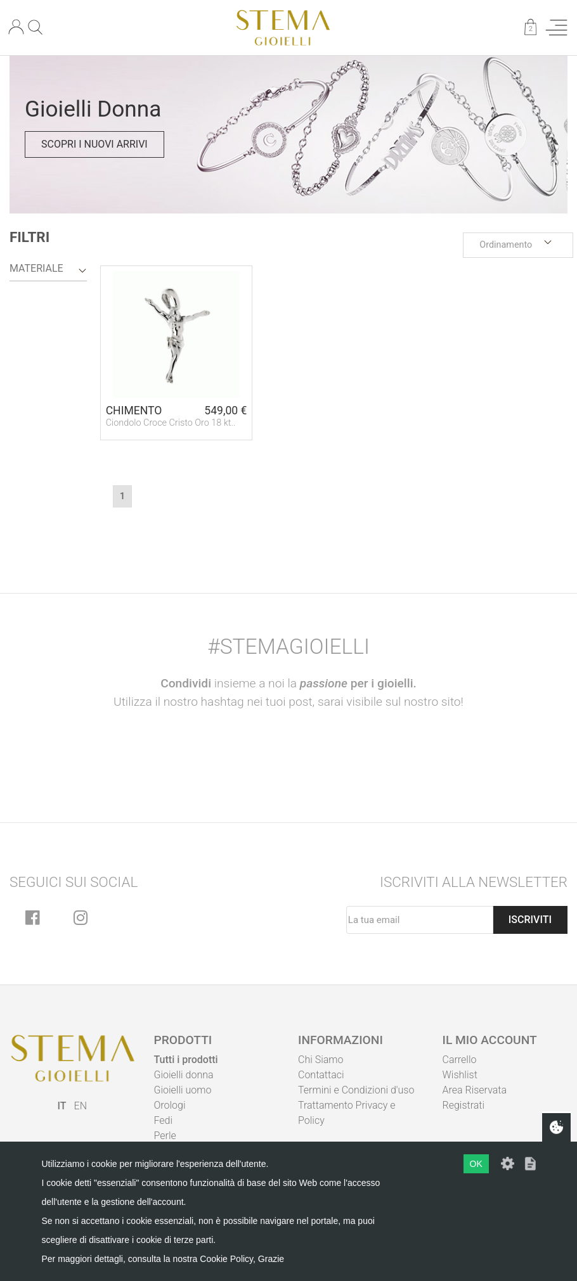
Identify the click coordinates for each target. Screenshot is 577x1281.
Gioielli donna (184, 1075)
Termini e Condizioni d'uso (356, 1090)
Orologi (170, 1105)
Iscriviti (530, 920)
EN (80, 1106)
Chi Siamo (320, 1060)
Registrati (464, 1105)
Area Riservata (475, 1090)
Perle (165, 1136)
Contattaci (321, 1075)
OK (476, 1164)
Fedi (163, 1120)
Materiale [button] (36, 268)
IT (62, 1106)
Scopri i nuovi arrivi (94, 144)
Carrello (460, 1060)
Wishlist (460, 1075)
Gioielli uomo (183, 1090)
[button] (518, 245)
